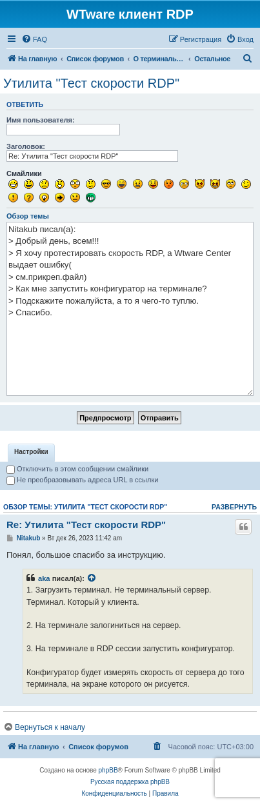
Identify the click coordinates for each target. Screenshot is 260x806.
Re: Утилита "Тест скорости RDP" (86, 524)
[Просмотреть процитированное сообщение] (92, 578)
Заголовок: (25, 146)
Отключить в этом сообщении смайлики (77, 469)
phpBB (108, 770)
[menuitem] (34, 39)
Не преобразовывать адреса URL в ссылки (82, 480)
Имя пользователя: (40, 120)
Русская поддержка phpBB (130, 781)
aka (44, 578)
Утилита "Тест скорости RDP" (91, 83)
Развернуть (234, 507)
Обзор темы (27, 216)
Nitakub (29, 538)
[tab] (31, 453)
